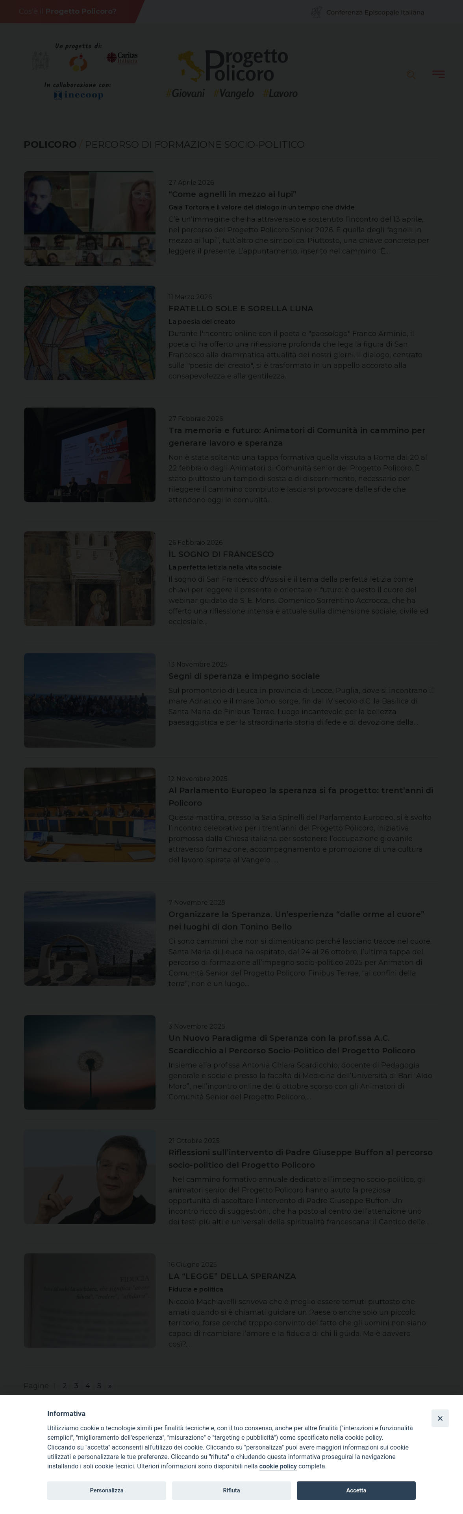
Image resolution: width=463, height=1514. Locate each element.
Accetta (356, 1490)
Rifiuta (231, 1490)
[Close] (440, 1418)
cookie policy (278, 1466)
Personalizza (106, 1490)
